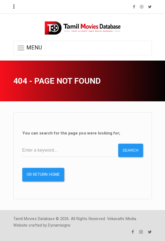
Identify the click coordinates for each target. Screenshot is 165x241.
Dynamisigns (59, 225)
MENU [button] (29, 48)
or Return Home (43, 174)
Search (131, 150)
